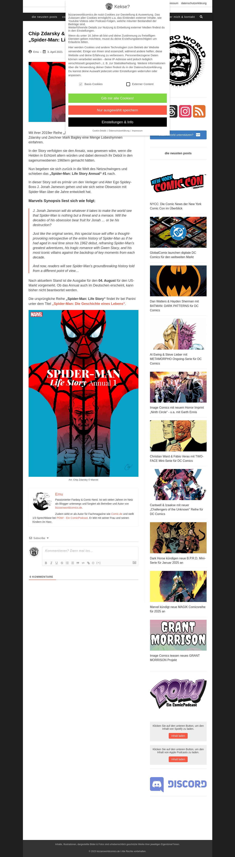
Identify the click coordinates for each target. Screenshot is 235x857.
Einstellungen (128, 71)
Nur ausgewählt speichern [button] (117, 110)
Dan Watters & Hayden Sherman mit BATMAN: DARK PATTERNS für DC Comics (174, 305)
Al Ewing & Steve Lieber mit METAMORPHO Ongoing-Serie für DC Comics (176, 358)
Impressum (171, 3)
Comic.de (116, 513)
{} (93, 562)
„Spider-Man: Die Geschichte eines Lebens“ (87, 303)
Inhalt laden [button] (178, 732)
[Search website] (201, 17)
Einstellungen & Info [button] (117, 122)
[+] (99, 562)
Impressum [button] (137, 131)
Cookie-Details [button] (99, 131)
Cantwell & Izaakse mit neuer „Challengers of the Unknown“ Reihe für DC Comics (176, 507)
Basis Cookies (90, 84)
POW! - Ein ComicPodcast (72, 517)
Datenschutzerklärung (194, 3)
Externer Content (139, 84)
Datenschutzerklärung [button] (119, 131)
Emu (36, 51)
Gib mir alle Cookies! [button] (117, 98)
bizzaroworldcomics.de (68, 507)
